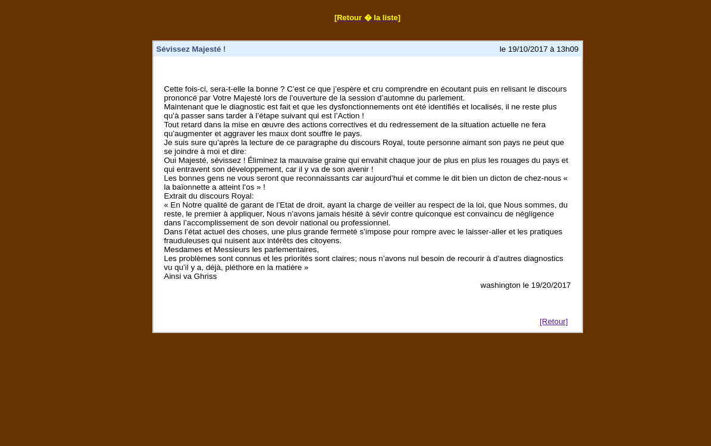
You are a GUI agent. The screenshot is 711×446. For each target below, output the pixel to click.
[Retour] (554, 321)
